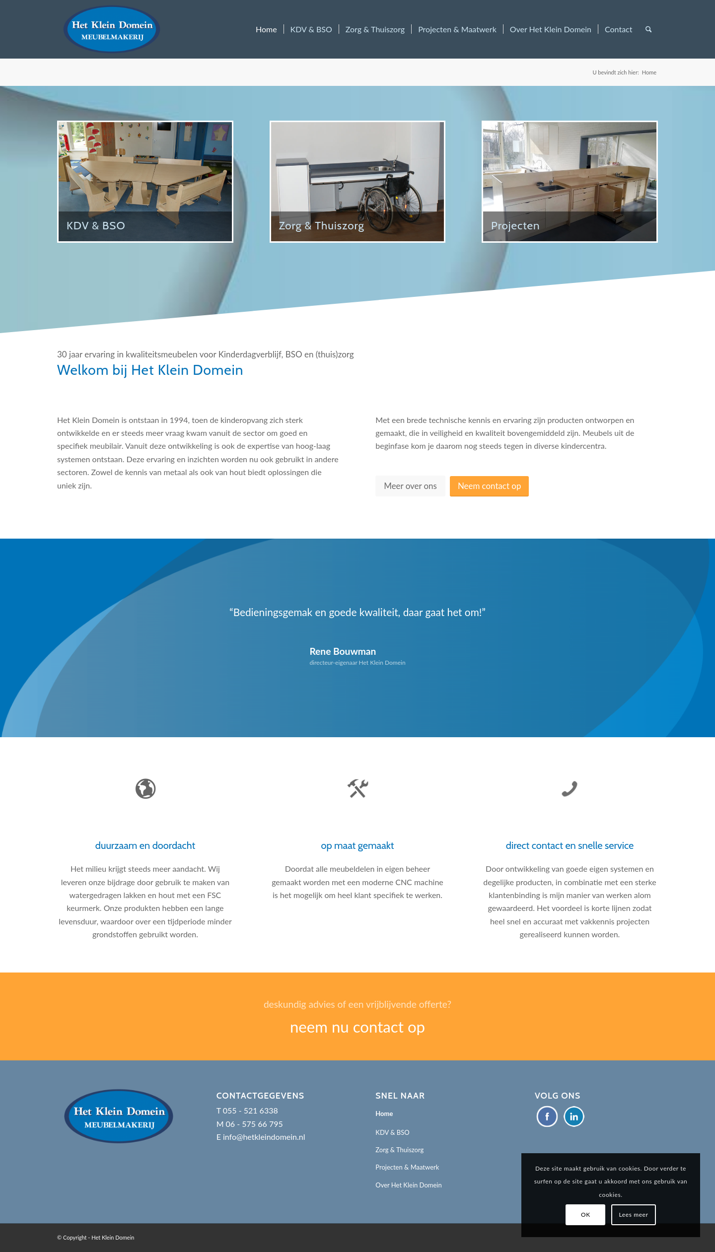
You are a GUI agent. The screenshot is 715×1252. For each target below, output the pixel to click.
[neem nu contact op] (357, 1016)
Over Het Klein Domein (408, 1185)
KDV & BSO (392, 1132)
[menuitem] (266, 29)
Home (384, 1113)
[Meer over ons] (410, 486)
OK (585, 1214)
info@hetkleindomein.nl (264, 1136)
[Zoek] (648, 29)
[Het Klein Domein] (111, 29)
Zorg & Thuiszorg (399, 1150)
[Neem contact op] (489, 486)
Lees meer (633, 1214)
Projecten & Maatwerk (407, 1167)
